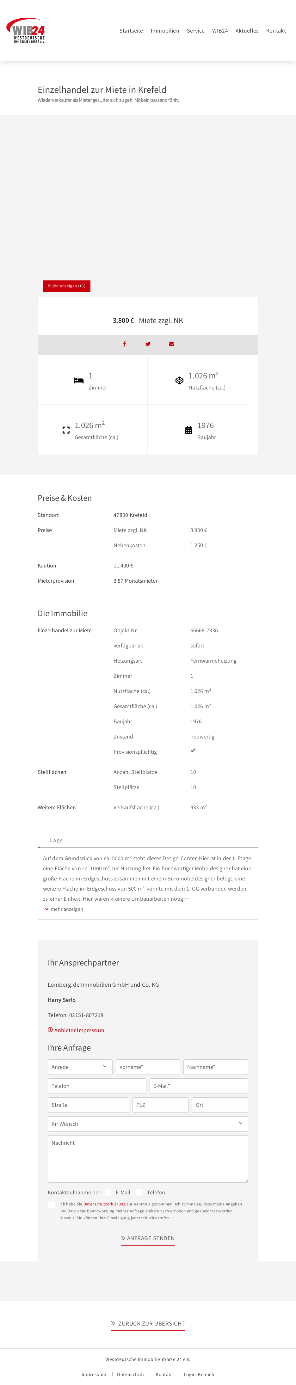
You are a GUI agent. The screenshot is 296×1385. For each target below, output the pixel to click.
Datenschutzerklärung (104, 1203)
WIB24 (220, 30)
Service (196, 30)
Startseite (131, 30)
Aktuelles (247, 30)
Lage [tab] (102, 840)
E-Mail (123, 1192)
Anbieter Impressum (79, 1030)
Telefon (156, 1192)
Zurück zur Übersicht (151, 1323)
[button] (80, 1066)
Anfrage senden (151, 1238)
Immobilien (165, 30)
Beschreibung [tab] (62, 840)
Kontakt (276, 30)
